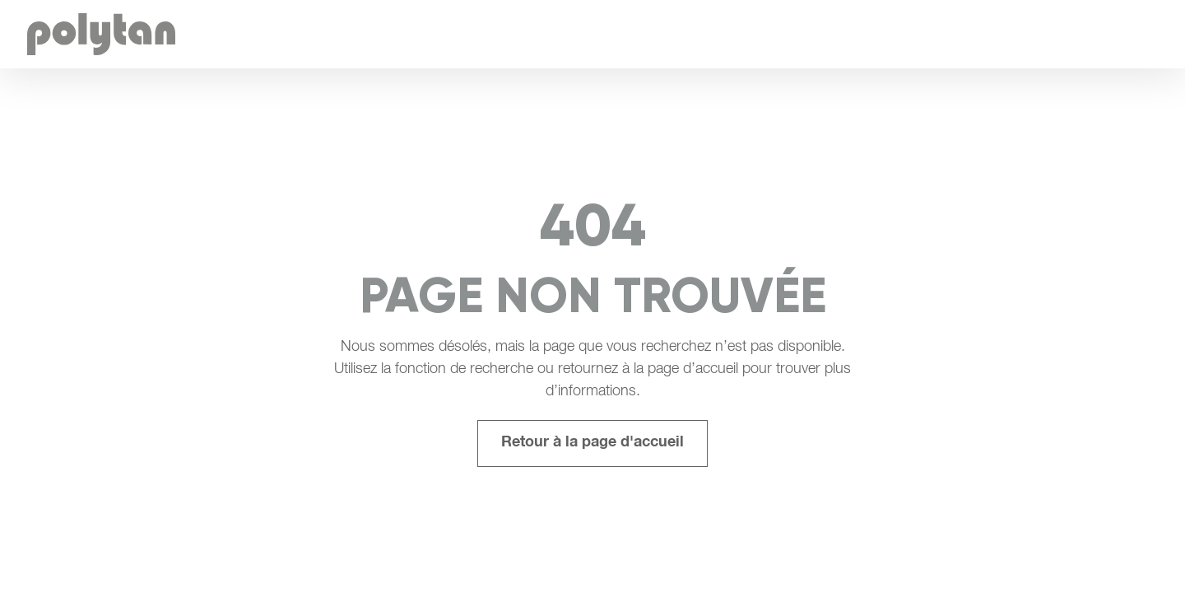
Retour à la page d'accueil (592, 443)
